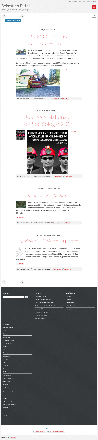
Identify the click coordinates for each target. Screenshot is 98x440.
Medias (69, 300)
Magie (5, 369)
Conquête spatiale (8, 341)
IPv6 (4, 363)
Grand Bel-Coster (49, 194)
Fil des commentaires (56, 432)
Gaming (5, 353)
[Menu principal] (94, 7)
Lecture (5, 366)
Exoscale (5, 408)
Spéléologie (65, 99)
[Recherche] (13, 297)
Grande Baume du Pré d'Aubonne (49, 39)
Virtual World (71, 306)
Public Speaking (8, 379)
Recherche (7, 294)
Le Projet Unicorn (40, 309)
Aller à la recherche (91, 1)
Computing (6, 337)
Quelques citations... (41, 297)
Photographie (7, 375)
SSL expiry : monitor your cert (44, 303)
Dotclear (13, 438)
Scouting (6, 385)
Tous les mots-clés (8, 392)
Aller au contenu (71, 1)
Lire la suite (64, 70)
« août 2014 (4, 16)
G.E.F (4, 419)
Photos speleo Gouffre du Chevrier (45, 306)
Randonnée (67, 223)
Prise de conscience (41, 316)
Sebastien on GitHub (9, 405)
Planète (69, 297)
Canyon (5, 334)
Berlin (5, 331)
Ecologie (5, 347)
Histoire (5, 360)
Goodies (69, 309)
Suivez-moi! (55, 99)
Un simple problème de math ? (44, 300)
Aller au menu (81, 1)
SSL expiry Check (8, 402)
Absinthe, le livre (40, 319)
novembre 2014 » (22, 16)
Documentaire (7, 344)
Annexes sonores (8, 328)
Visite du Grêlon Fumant (49, 241)
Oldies (5, 372)
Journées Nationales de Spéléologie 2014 (49, 120)
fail (4, 350)
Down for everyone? (9, 411)
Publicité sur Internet (41, 313)
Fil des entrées (40, 432)
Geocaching (6, 356)
